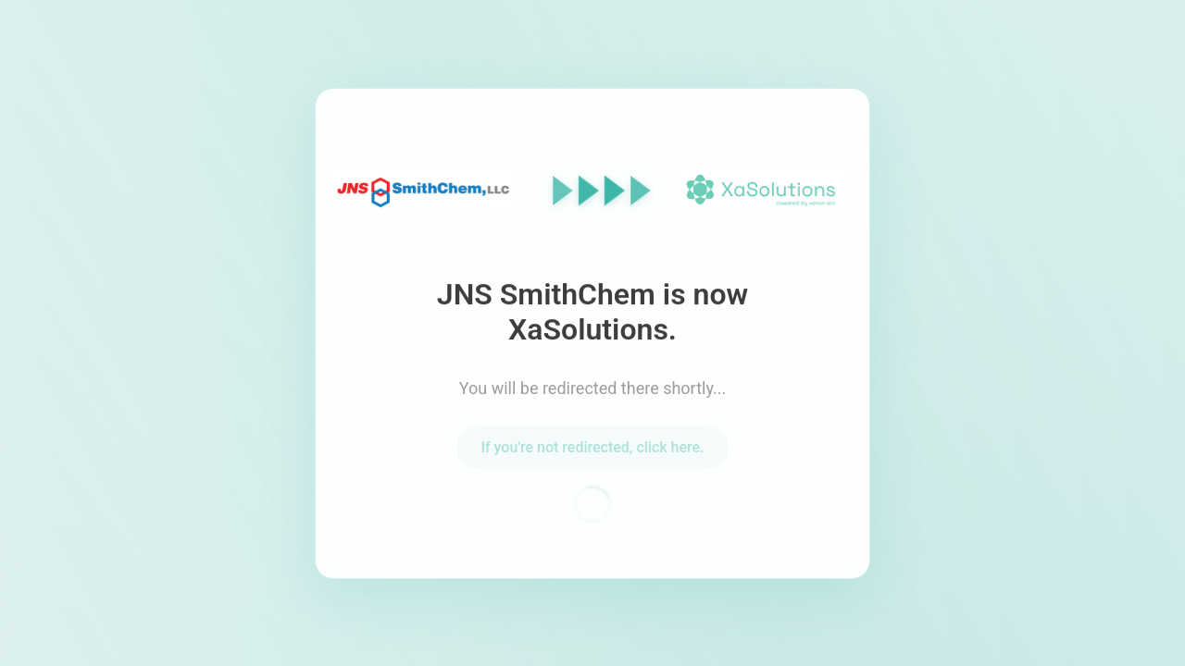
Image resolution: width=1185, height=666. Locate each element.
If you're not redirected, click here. (592, 449)
